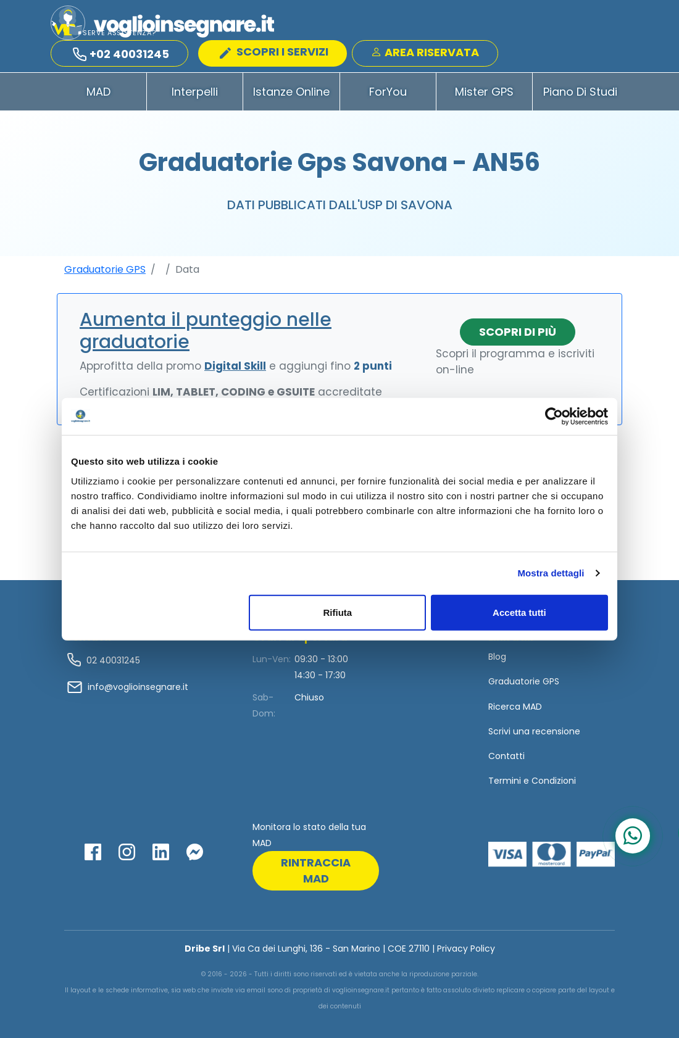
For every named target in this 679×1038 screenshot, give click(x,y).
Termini (504, 780)
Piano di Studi (580, 91)
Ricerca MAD (515, 706)
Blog (497, 656)
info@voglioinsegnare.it (138, 687)
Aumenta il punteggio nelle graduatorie (205, 331)
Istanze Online (291, 91)
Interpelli (195, 91)
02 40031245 (112, 660)
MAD (98, 91)
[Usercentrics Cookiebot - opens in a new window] (554, 416)
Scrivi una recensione (534, 731)
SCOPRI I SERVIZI (274, 51)
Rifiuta (337, 612)
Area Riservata (425, 52)
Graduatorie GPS (105, 269)
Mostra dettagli (550, 573)
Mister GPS (484, 91)
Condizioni (553, 780)
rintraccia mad (316, 870)
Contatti (506, 756)
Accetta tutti (519, 612)
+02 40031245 (121, 54)
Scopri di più (517, 331)
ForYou (388, 91)
